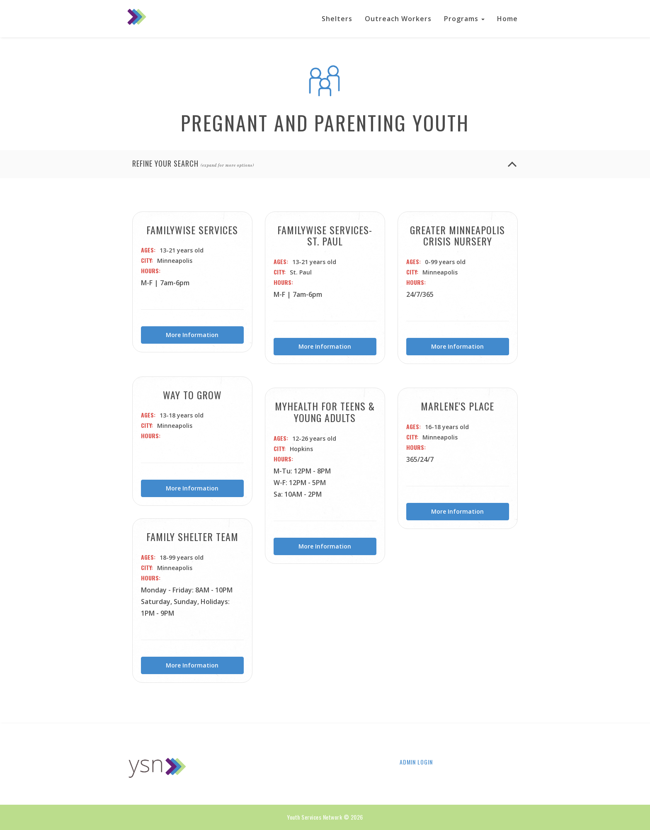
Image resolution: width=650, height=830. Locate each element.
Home (507, 18)
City (146, 260)
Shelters (337, 18)
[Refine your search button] (512, 166)
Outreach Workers (398, 18)
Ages (147, 250)
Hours (150, 271)
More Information (192, 335)
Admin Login (416, 762)
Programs (464, 18)
